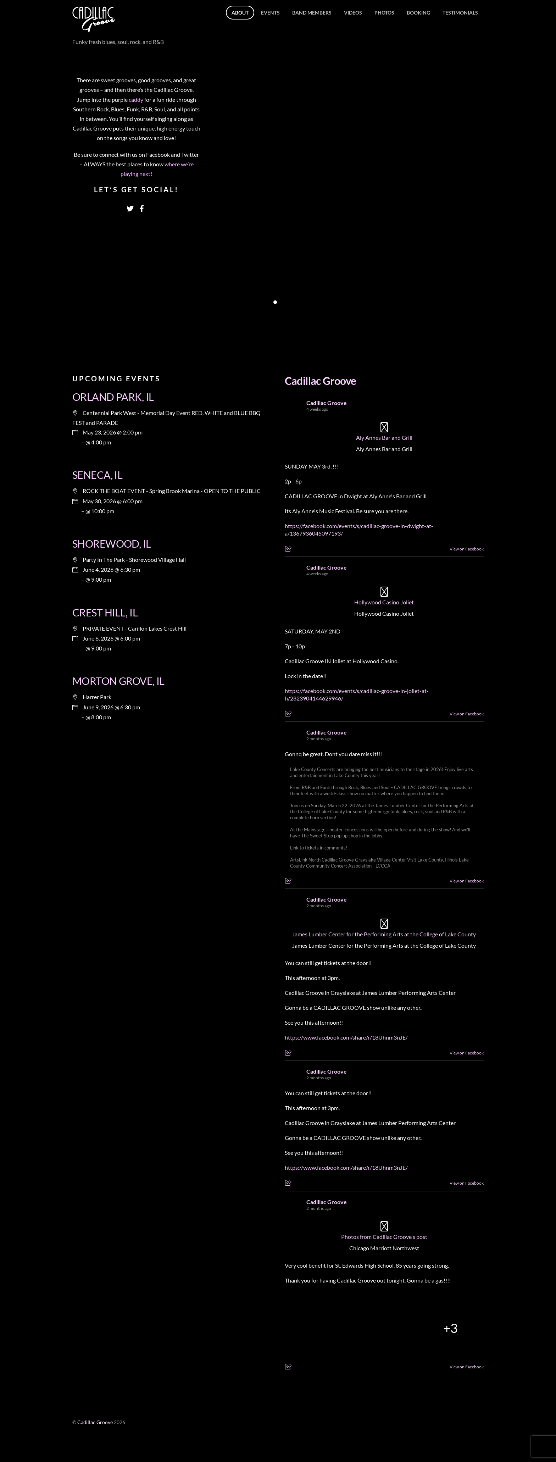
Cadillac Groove (320, 380)
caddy (136, 99)
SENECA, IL (97, 475)
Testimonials (460, 13)
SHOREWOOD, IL (111, 544)
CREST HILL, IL (105, 613)
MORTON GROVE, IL (118, 681)
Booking (418, 13)
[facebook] (142, 206)
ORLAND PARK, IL (113, 397)
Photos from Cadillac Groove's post (384, 1236)
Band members (312, 13)
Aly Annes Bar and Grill (384, 437)
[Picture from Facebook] (318, 1328)
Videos (353, 13)
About (240, 13)
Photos (384, 13)
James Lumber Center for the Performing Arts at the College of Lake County (384, 934)
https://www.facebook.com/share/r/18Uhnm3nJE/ (346, 1037)
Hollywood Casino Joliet (384, 602)
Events (270, 13)
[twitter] (130, 206)
